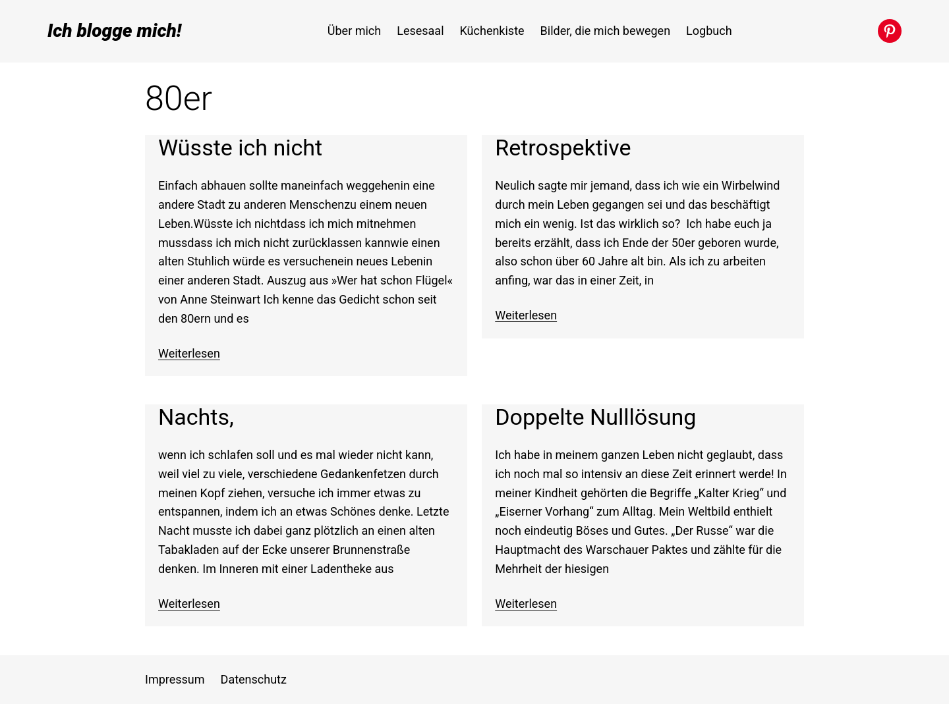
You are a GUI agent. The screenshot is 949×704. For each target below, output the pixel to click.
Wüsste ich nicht (240, 148)
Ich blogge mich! (114, 30)
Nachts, (196, 417)
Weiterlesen (189, 353)
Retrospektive (563, 148)
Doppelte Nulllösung (595, 417)
